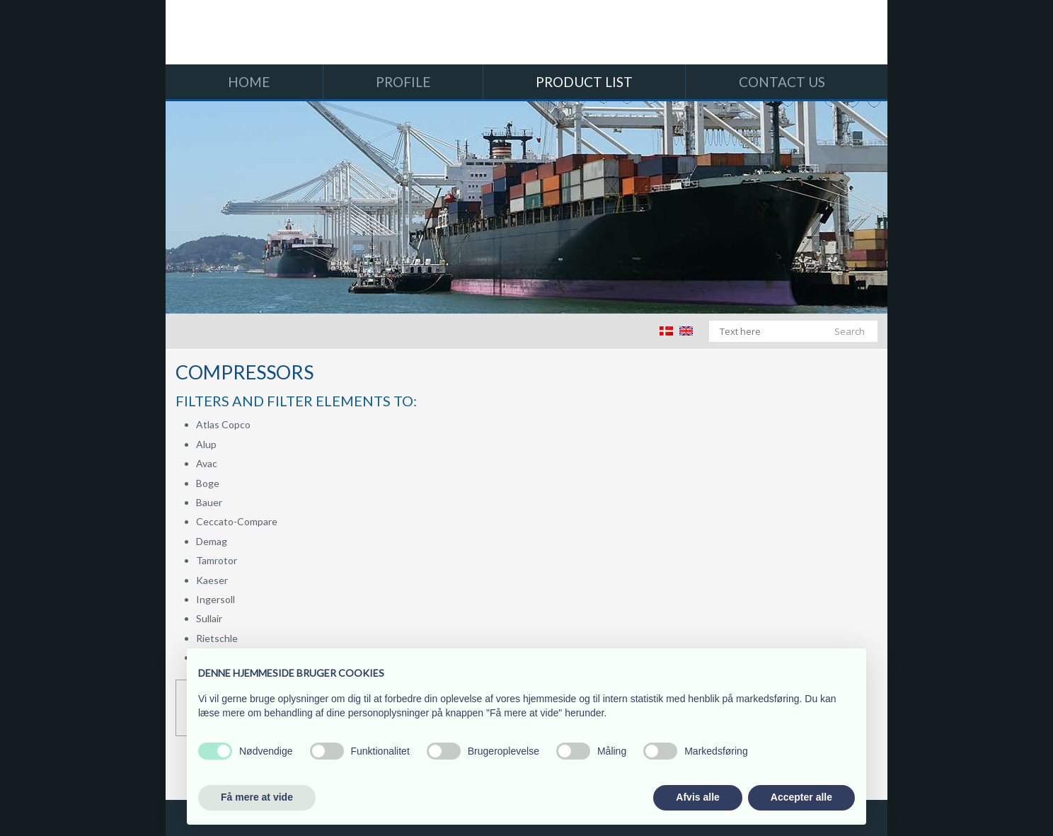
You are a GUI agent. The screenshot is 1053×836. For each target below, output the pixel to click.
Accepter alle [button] (801, 797)
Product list (584, 82)
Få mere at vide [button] (257, 797)
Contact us (782, 82)
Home (249, 82)
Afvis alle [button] (697, 797)
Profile (403, 82)
